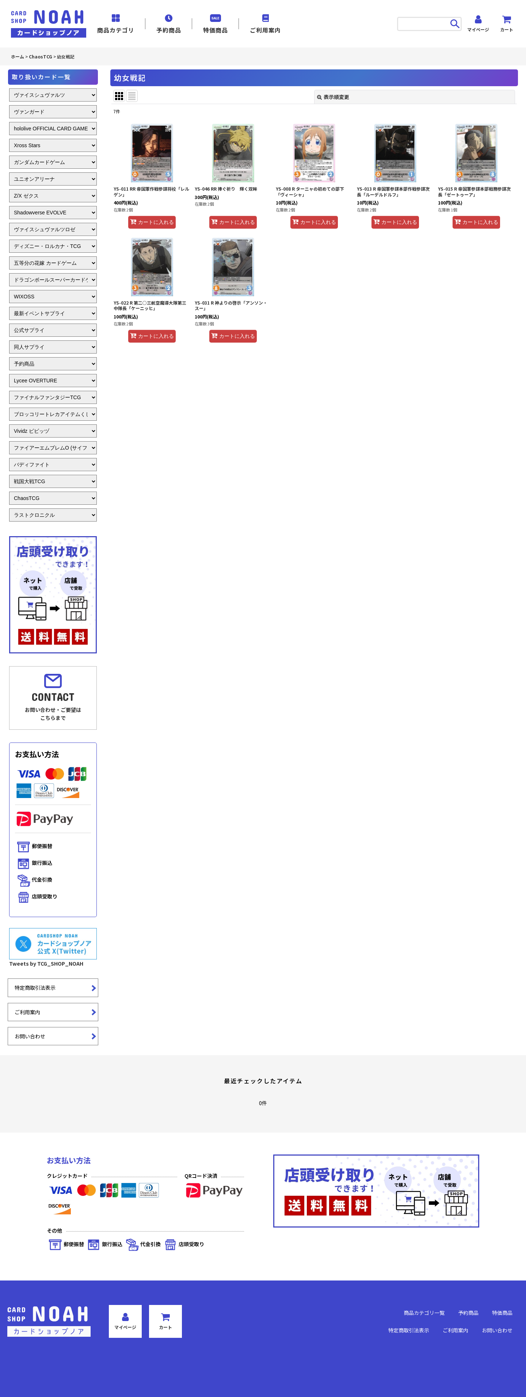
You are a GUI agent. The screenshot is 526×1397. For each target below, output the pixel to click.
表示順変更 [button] (333, 96)
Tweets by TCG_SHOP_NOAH (46, 963)
